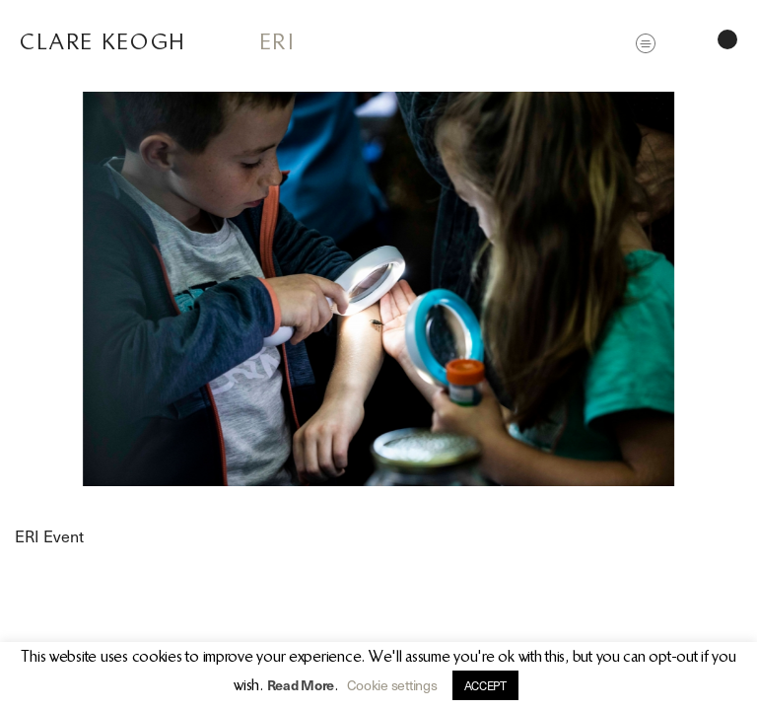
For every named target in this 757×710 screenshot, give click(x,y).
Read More (301, 684)
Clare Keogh (103, 42)
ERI (278, 42)
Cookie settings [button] (392, 684)
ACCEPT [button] (485, 685)
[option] (378, 289)
